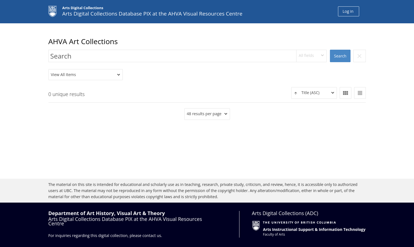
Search (340, 56)
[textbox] (314, 92)
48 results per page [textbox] (204, 113)
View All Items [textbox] (63, 74)
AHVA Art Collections (83, 41)
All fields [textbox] (306, 55)
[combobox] (312, 56)
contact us (151, 235)
